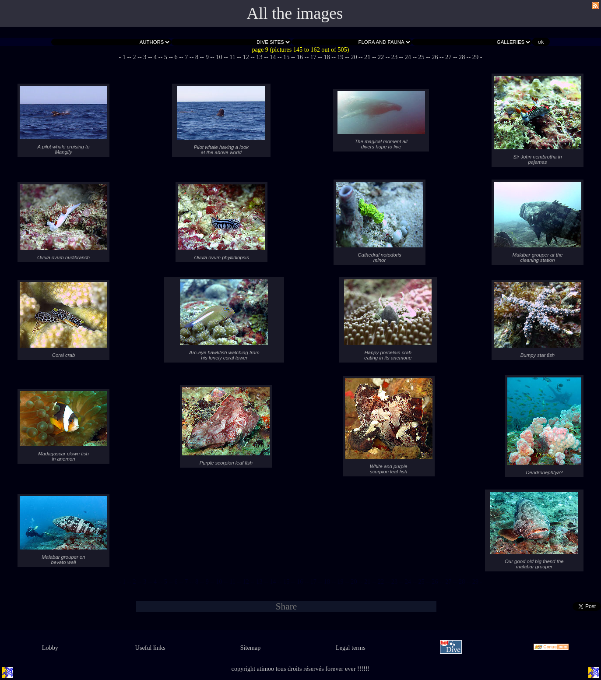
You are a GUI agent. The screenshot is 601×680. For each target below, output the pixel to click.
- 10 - (219, 56)
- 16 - (300, 56)
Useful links (150, 647)
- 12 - (246, 56)
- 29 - (475, 56)
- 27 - (448, 56)
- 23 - (394, 56)
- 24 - (408, 56)
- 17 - (313, 56)
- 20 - (354, 56)
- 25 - (421, 56)
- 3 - (145, 56)
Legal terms (351, 647)
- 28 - (462, 56)
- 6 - (176, 56)
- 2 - (134, 56)
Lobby (50, 647)
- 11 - (232, 56)
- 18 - (327, 56)
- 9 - (207, 56)
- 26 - (435, 56)
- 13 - (259, 56)
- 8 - (197, 56)
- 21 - (367, 56)
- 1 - (124, 56)
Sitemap (250, 647)
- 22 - (381, 56)
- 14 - (273, 56)
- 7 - (186, 56)
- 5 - (165, 56)
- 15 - (286, 56)
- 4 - (155, 56)
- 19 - (340, 56)
